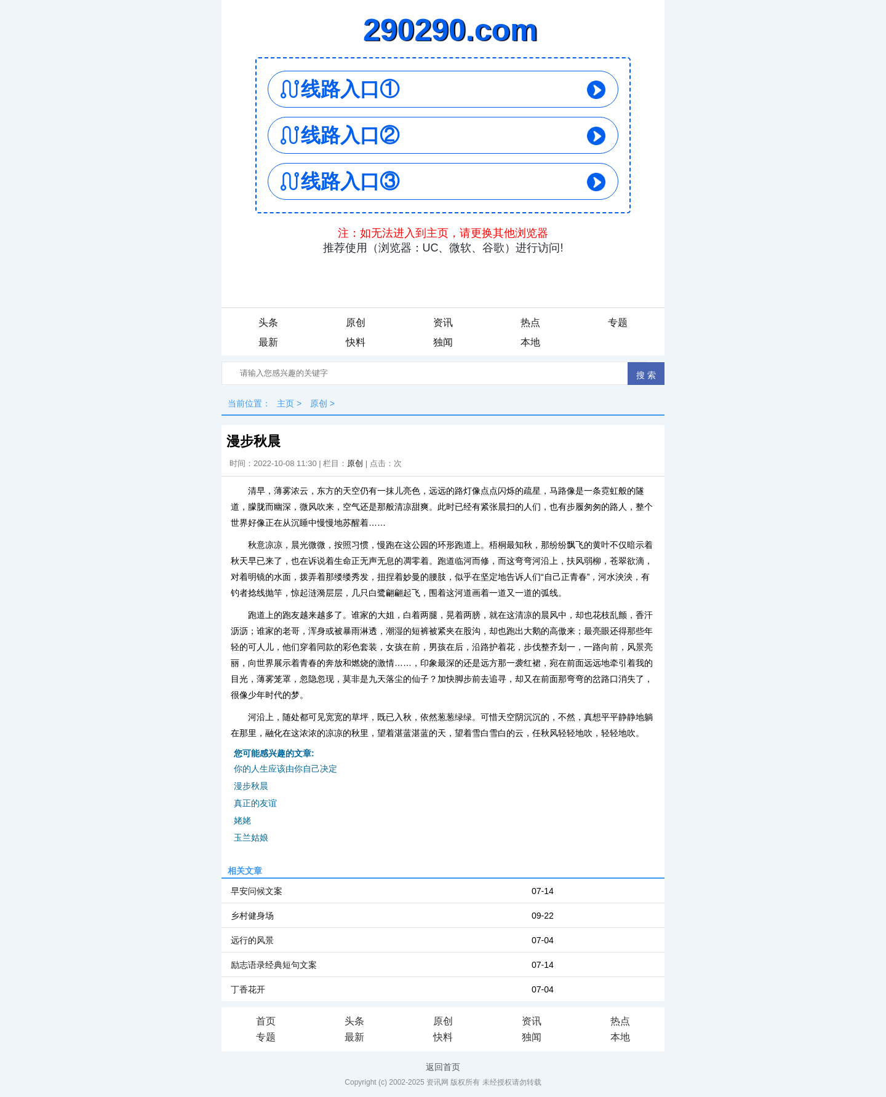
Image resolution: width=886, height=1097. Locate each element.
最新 (268, 342)
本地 (530, 342)
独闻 (443, 342)
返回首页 (443, 1067)
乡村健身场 (252, 916)
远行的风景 (252, 940)
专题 (618, 322)
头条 (268, 322)
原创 (355, 322)
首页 (266, 1021)
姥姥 (242, 820)
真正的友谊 (255, 803)
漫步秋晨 (251, 786)
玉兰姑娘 (251, 837)
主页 (285, 403)
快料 (355, 342)
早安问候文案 (256, 891)
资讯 (443, 322)
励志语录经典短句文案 (274, 965)
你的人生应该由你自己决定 (285, 769)
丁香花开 (248, 989)
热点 (530, 322)
